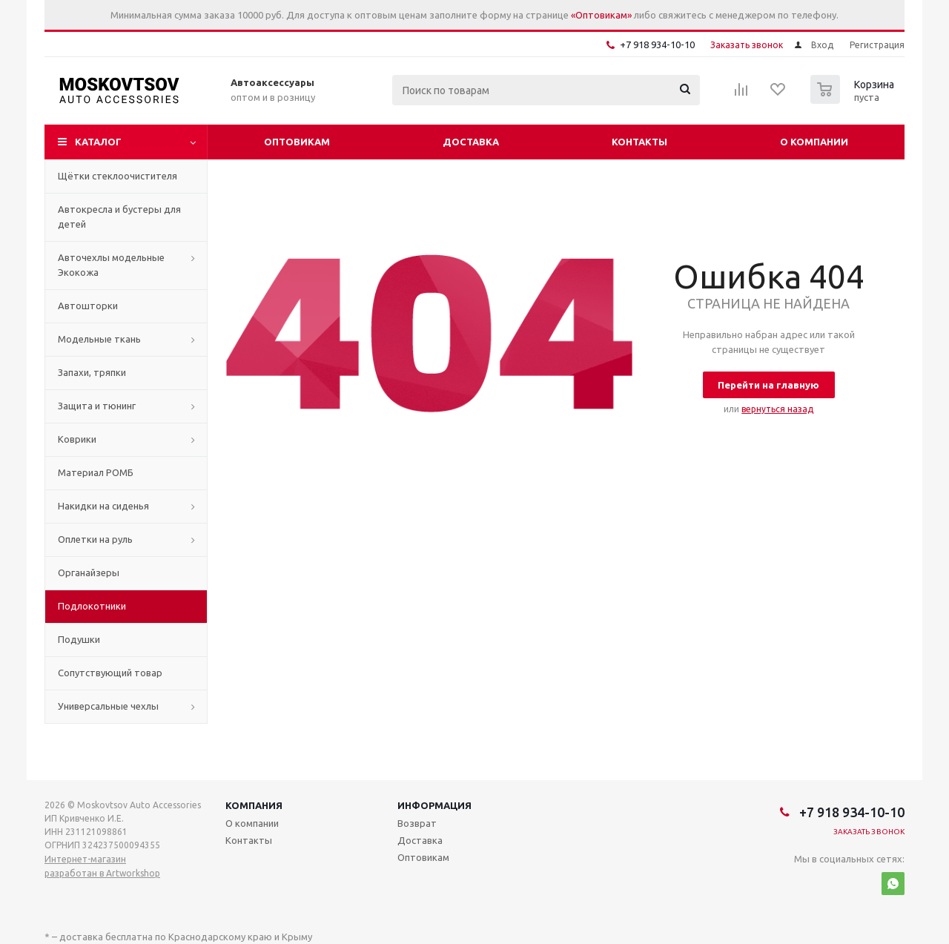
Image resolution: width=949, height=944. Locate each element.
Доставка (471, 141)
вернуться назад (777, 409)
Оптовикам (297, 141)
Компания (253, 805)
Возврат (417, 823)
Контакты (639, 141)
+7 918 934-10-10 (657, 44)
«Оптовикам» (601, 15)
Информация (434, 805)
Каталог (98, 141)
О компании (814, 141)
